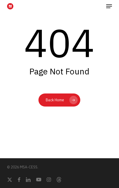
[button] (109, 6)
